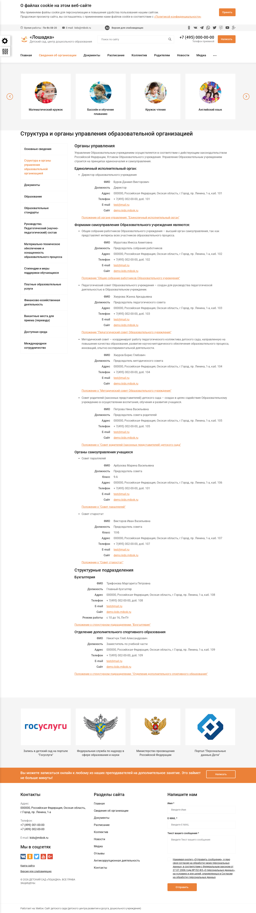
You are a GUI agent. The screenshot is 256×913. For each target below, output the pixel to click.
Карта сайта (27, 865)
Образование (33, 196)
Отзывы (99, 853)
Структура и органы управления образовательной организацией (37, 167)
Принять (227, 12)
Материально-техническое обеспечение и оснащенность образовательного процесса (43, 250)
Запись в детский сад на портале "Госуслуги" (45, 753)
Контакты (100, 867)
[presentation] (10, 96)
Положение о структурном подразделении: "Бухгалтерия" (112, 624)
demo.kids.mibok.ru (126, 210)
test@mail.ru (121, 204)
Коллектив (139, 55)
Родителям (162, 55)
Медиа (201, 55)
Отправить (182, 887)
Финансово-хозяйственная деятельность (42, 302)
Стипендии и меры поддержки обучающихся (41, 270)
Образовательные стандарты (36, 210)
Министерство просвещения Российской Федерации (155, 753)
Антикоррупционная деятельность (117, 860)
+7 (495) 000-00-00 (197, 37)
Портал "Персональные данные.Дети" (210, 753)
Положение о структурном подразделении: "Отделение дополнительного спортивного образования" (141, 674)
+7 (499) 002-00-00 (32, 829)
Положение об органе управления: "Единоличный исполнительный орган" (130, 217)
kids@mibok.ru (82, 27)
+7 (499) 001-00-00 (32, 825)
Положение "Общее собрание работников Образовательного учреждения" (131, 278)
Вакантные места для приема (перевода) (39, 318)
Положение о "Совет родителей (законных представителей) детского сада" (131, 445)
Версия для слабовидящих (127, 27)
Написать (226, 39)
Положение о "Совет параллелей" (104, 507)
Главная (26, 55)
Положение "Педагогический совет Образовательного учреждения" (126, 332)
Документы (92, 55)
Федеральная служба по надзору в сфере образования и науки (100, 753)
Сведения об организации (57, 55)
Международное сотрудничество (35, 345)
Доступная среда (35, 332)
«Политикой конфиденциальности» (177, 16)
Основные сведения (37, 149)
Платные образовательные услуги (42, 286)
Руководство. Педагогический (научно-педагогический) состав (41, 228)
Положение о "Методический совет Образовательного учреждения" (126, 390)
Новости (183, 55)
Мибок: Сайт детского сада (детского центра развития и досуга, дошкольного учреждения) (88, 908)
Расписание (115, 55)
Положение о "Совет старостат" (102, 562)
